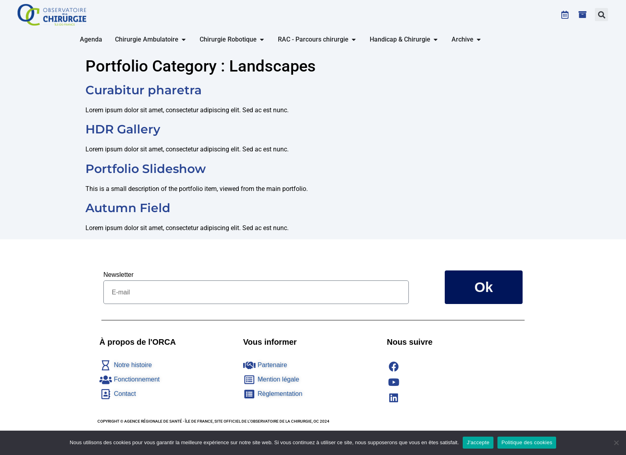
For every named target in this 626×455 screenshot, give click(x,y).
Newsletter (118, 274)
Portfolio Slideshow (145, 168)
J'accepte (478, 442)
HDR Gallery (122, 129)
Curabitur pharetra (143, 90)
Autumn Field (127, 208)
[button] (601, 14)
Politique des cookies (526, 442)
